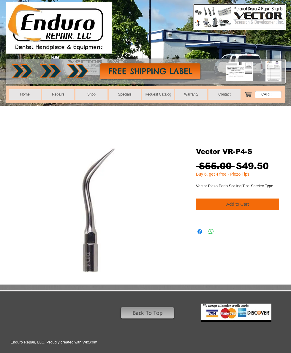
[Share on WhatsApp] (211, 231)
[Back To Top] (147, 312)
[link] (269, 94)
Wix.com (90, 342)
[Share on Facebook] (199, 231)
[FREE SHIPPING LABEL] (150, 71)
